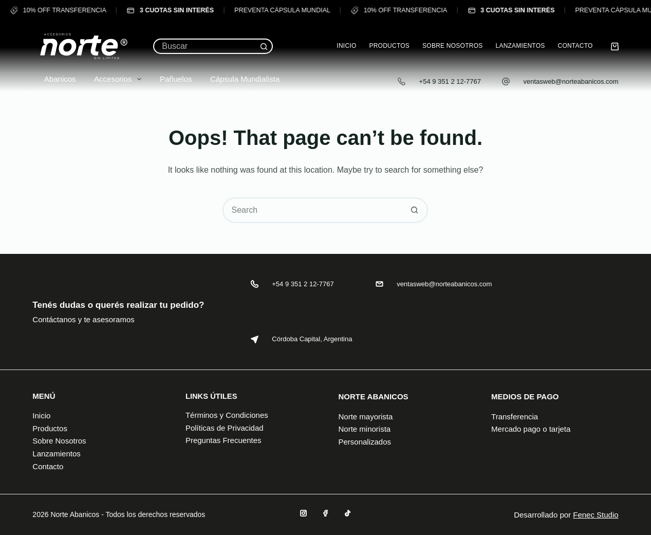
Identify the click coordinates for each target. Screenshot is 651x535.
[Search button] (264, 46)
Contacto (574, 45)
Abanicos (54, 79)
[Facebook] (325, 513)
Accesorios (114, 79)
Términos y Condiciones (226, 415)
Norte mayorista (365, 416)
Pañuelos (170, 79)
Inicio (346, 45)
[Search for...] (205, 46)
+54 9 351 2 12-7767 (450, 81)
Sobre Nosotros (452, 45)
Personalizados (364, 441)
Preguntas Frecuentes (223, 440)
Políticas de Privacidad (224, 427)
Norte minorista (364, 429)
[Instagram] (303, 513)
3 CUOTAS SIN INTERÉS (166, 10)
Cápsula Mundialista (239, 79)
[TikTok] (347, 513)
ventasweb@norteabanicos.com (570, 81)
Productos (389, 45)
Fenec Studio (595, 514)
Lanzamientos (520, 45)
